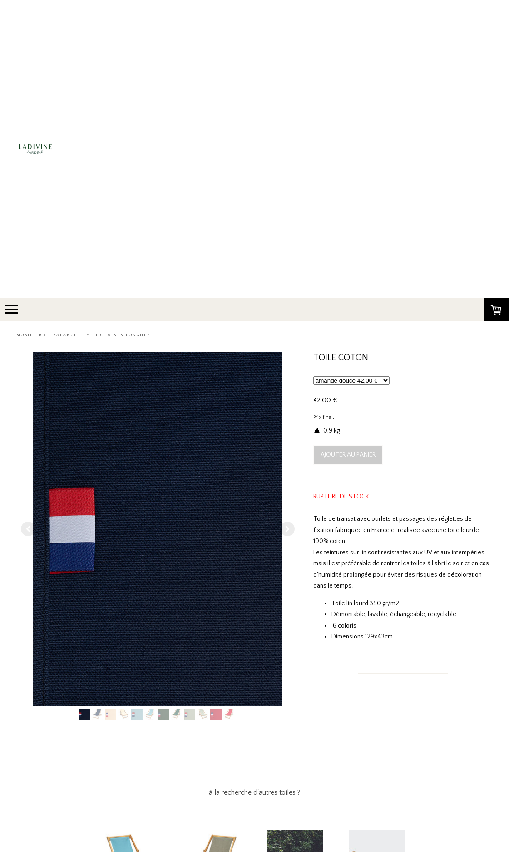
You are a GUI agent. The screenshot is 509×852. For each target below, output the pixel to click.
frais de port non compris (363, 417)
